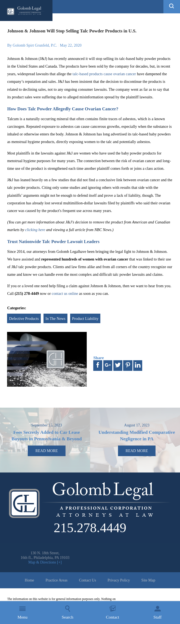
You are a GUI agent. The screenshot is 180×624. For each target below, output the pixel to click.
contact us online (65, 293)
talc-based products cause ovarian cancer (104, 74)
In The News (55, 318)
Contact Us (87, 580)
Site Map (148, 580)
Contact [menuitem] (112, 612)
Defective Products (24, 318)
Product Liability (85, 318)
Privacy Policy (118, 580)
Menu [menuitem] (22, 612)
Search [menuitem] (67, 612)
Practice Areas (57, 580)
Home (29, 580)
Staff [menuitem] (157, 612)
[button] (171, 6)
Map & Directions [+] (45, 562)
